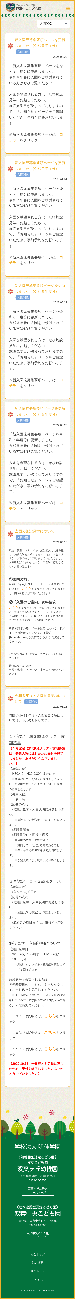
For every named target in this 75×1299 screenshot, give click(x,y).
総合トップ (38, 1254)
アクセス (37, 1279)
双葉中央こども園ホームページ (38, 1235)
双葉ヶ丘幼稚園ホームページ (38, 1190)
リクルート (38, 1271)
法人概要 (37, 1262)
